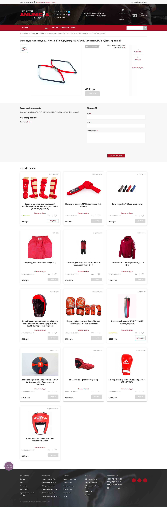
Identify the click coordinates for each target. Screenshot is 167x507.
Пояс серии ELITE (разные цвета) (127, 204)
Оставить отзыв (116, 155)
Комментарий (91, 130)
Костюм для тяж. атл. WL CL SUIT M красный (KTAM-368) (84, 263)
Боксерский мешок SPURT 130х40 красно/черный (127, 322)
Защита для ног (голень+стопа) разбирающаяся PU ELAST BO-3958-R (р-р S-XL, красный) (40, 206)
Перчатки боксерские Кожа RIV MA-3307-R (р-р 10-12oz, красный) (83, 322)
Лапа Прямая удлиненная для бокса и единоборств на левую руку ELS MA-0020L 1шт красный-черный (40, 323)
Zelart (123, 47)
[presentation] (104, 147)
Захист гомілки (68, 486)
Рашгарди (88, 491)
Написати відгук (137, 68)
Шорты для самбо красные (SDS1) (40, 262)
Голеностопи (67, 489)
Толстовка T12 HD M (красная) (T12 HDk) (127, 263)
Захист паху (67, 482)
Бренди (55, 27)
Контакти (65, 27)
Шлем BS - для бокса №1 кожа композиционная (40, 439)
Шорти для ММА (91, 482)
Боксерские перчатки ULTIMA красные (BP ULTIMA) (127, 381)
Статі (73, 27)
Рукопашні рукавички (49, 493)
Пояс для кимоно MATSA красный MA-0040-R (83, 205)
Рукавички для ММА (48, 479)
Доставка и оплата (26, 2)
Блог (21, 482)
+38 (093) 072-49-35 (60, 17)
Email (88, 122)
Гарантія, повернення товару (46, 2)
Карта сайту (24, 489)
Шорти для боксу (91, 479)
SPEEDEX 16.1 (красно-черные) (83, 380)
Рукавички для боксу (49, 482)
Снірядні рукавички (48, 486)
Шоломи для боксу (69, 479)
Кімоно (87, 495)
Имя (88, 113)
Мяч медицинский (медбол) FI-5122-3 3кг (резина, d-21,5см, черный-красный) (40, 382)
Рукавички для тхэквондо (50, 496)
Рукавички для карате (49, 489)
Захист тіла (67, 493)
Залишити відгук (40, 213)
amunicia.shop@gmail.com (96, 13)
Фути (65, 496)
